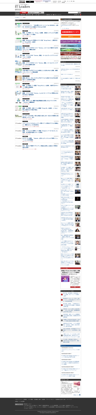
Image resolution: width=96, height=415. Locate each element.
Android (37, 126)
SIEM (31, 28)
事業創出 (29, 14)
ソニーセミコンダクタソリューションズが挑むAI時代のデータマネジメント (67, 152)
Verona (26, 58)
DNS (28, 51)
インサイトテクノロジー (29, 149)
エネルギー (55, 2)
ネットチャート (28, 73)
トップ (17, 13)
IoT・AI (68, 1)
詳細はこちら (76, 394)
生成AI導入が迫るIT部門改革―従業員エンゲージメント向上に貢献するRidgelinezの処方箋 (67, 214)
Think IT (40, 405)
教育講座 (63, 2)
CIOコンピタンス (57, 14)
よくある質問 (21, 401)
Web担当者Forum (45, 405)
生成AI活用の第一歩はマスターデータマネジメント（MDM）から (67, 109)
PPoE (26, 103)
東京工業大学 (27, 81)
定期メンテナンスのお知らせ (67, 74)
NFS (29, 134)
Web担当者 (55, 1)
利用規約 (25, 399)
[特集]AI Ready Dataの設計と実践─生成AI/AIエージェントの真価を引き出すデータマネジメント (70, 272)
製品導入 (46, 1)
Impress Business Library (66, 25)
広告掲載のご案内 (37, 399)
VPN (26, 51)
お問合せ (16, 401)
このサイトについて (18, 399)
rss (20, 10)
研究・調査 (72, 1)
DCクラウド (38, 1)
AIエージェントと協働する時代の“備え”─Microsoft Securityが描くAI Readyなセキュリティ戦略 (67, 224)
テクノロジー (32, 12)
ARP (32, 73)
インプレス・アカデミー (28, 408)
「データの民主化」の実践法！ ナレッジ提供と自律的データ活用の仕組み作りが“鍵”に (67, 131)
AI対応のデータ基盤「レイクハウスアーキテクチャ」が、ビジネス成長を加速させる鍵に (67, 87)
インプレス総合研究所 (54, 405)
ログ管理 (34, 28)
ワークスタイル (43, 14)
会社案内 (43, 399)
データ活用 (35, 14)
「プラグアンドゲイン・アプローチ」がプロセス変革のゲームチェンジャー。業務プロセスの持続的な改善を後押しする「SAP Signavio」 (67, 249)
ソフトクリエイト (26, 28)
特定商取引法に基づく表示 (61, 399)
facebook (18, 10)
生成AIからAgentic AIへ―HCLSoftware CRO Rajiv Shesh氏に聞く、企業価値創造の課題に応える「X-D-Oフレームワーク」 (67, 231)
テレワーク (29, 96)
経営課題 (24, 12)
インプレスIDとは (65, 28)
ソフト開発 (64, 1)
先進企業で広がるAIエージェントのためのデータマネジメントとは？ (67, 174)
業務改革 (24, 14)
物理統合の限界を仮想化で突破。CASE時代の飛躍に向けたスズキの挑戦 (67, 163)
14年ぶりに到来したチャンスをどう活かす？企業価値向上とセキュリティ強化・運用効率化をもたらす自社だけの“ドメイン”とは (67, 208)
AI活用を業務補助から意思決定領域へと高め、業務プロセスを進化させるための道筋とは (67, 120)
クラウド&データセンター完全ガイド (31, 405)
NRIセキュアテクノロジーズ (28, 126)
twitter (16, 10)
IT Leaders (22, 6)
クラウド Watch (62, 405)
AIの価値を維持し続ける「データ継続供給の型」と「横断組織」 (67, 126)
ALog (30, 36)
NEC (23, 149)
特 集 (40, 12)
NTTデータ (27, 141)
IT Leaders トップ (18, 17)
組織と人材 (50, 14)
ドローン (59, 2)
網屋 (23, 36)
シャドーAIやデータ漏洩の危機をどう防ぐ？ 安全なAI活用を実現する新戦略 (67, 142)
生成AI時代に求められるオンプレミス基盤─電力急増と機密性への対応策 (67, 219)
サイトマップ (69, 399)
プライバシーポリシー (50, 399)
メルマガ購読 (30, 399)
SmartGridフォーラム (70, 405)
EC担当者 (59, 1)
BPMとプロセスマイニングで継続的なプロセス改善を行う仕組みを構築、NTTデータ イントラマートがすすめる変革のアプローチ (67, 257)
